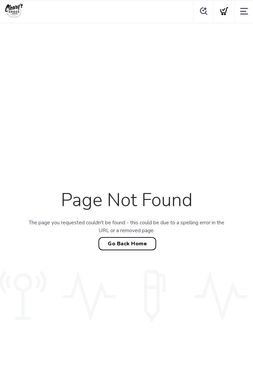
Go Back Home (127, 243)
